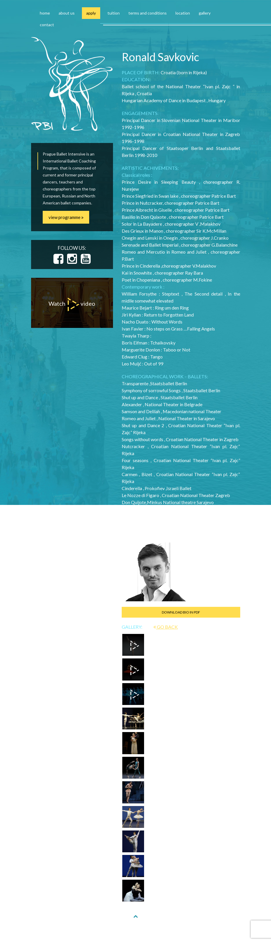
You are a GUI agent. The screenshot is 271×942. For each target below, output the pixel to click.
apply (91, 12)
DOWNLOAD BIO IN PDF (181, 612)
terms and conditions (147, 12)
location (182, 12)
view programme (66, 217)
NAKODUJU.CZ (179, 930)
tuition (113, 12)
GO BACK (165, 627)
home (45, 12)
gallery (205, 12)
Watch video (72, 304)
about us (67, 12)
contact (47, 24)
